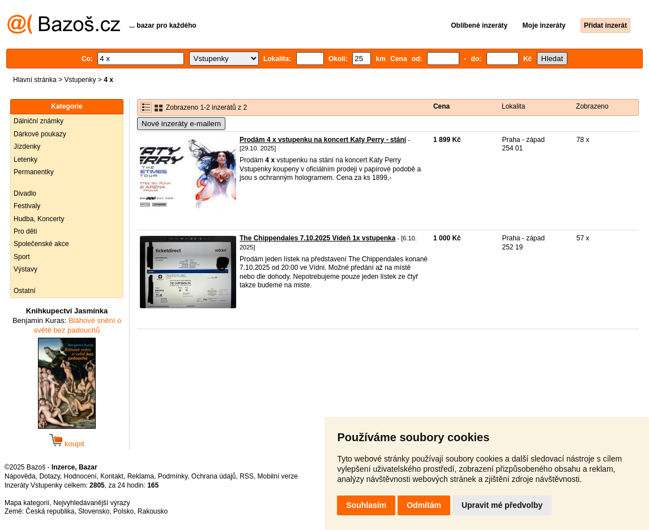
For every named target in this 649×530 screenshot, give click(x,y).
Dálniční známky (38, 121)
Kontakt (111, 476)
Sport (22, 257)
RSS (247, 476)
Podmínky (172, 476)
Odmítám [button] (424, 505)
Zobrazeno (592, 106)
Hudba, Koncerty (39, 219)
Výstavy (25, 269)
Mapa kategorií (27, 503)
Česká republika (49, 511)
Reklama (140, 476)
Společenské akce (41, 244)
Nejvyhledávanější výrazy (91, 503)
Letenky (25, 159)
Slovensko (93, 511)
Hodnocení (80, 476)
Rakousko (153, 511)
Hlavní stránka (35, 80)
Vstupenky (80, 80)
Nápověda (20, 476)
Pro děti (25, 231)
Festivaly (27, 206)
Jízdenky (27, 146)
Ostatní (25, 291)
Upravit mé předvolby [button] (502, 505)
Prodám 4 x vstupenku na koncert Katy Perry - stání (323, 140)
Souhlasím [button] (366, 505)
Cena (441, 106)
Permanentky (34, 172)
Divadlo (25, 193)
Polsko (123, 511)
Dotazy (49, 476)
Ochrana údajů (213, 476)
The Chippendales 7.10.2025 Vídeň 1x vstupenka (317, 238)
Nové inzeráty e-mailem (181, 123)
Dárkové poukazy (40, 134)
